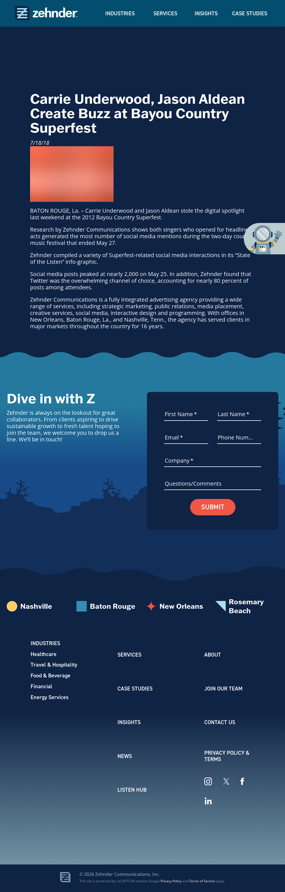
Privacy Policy (171, 882)
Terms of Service (202, 882)
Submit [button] (213, 507)
